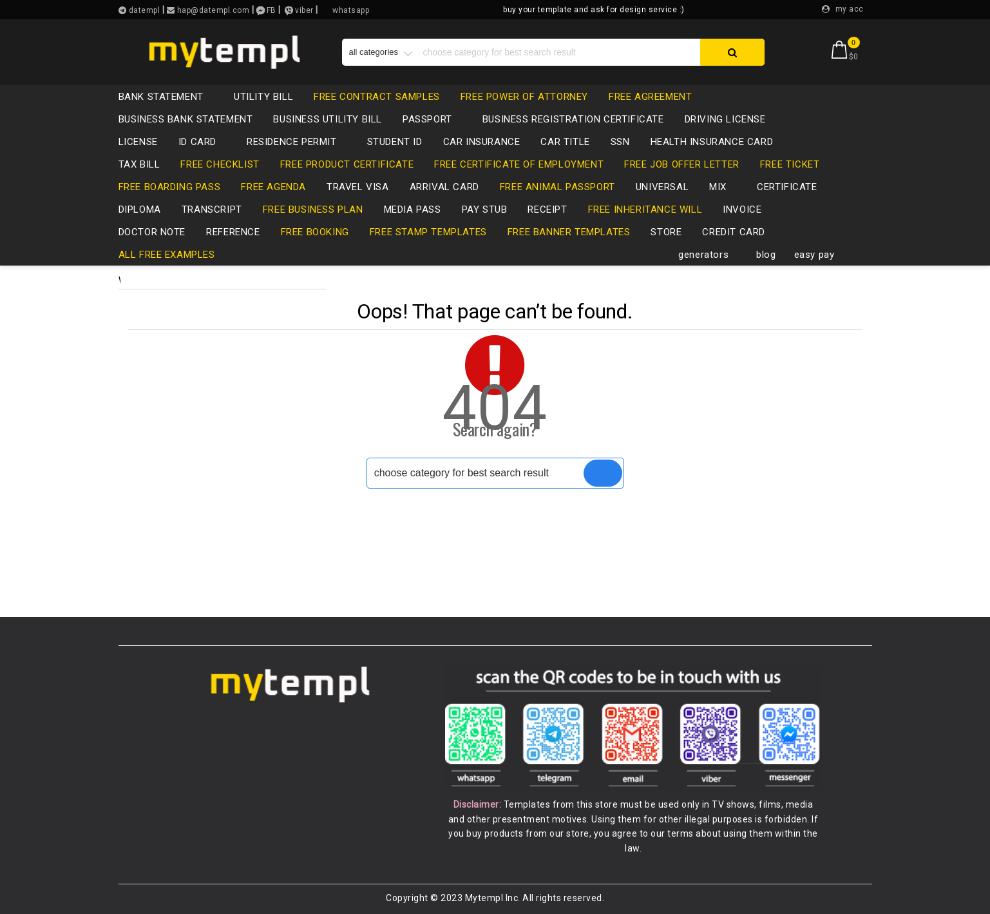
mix (724, 187)
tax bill (139, 164)
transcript (212, 209)
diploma (140, 209)
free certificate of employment (519, 164)
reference (233, 232)
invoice (742, 209)
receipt (547, 209)
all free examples (167, 254)
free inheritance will (645, 209)
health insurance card (712, 142)
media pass (412, 209)
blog (766, 254)
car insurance (481, 142)
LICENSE (138, 142)
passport (434, 119)
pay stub (485, 209)
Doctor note (152, 232)
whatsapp (350, 10)
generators (709, 254)
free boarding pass (170, 187)
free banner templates (569, 232)
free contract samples (377, 96)
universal (662, 187)
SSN (620, 142)
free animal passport (557, 187)
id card (203, 142)
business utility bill (327, 119)
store (666, 232)
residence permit (298, 142)
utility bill (263, 96)
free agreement (650, 96)
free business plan (313, 209)
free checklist (219, 164)
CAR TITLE (564, 142)
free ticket (790, 164)
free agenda (273, 187)
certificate (787, 187)
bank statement (167, 96)
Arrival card (444, 187)
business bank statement (186, 119)
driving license (732, 119)
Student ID (395, 142)
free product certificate (347, 164)
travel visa (358, 187)
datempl (143, 10)
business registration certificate (573, 119)
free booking (315, 232)
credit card (740, 232)
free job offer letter (681, 164)
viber (304, 10)
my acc (849, 9)
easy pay (814, 254)
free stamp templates (428, 232)
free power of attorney (524, 96)
